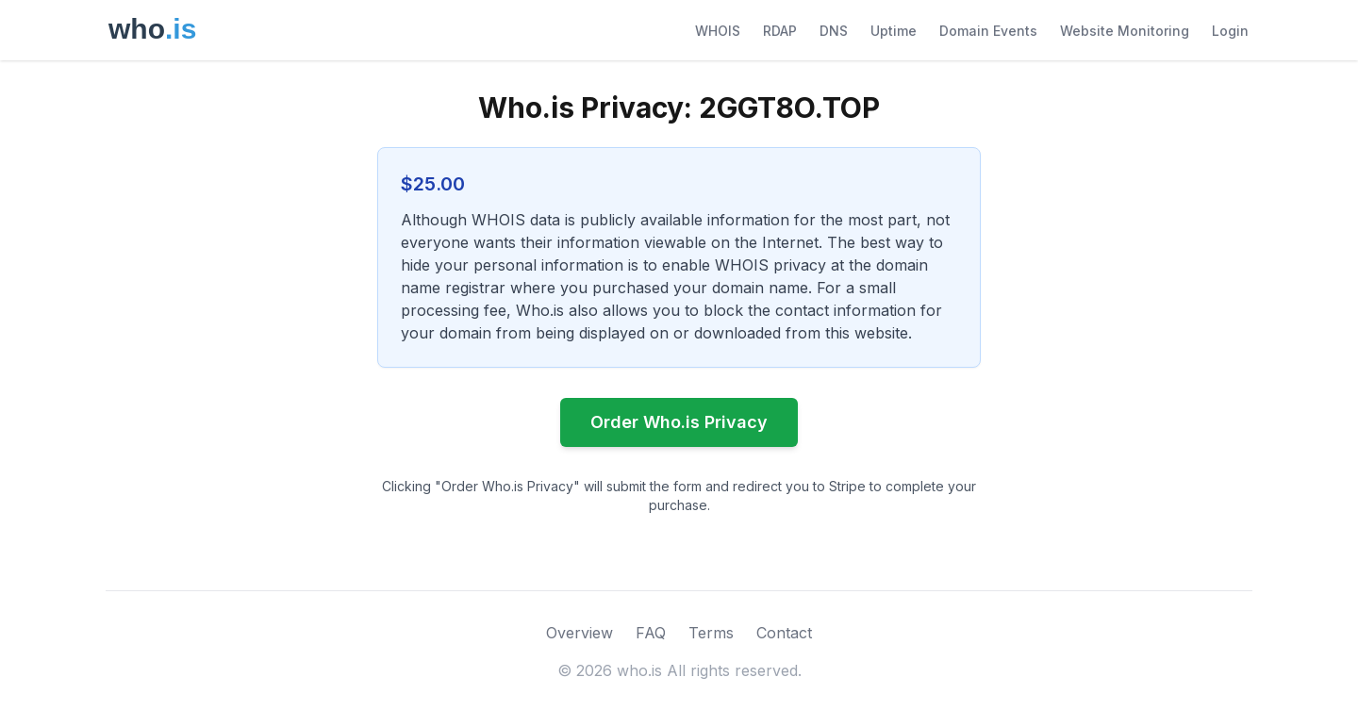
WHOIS (717, 31)
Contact (784, 632)
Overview (579, 632)
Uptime (893, 31)
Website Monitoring (1124, 31)
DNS (834, 31)
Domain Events (988, 31)
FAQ (651, 632)
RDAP (780, 31)
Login (1230, 31)
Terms (711, 632)
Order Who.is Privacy (679, 422)
